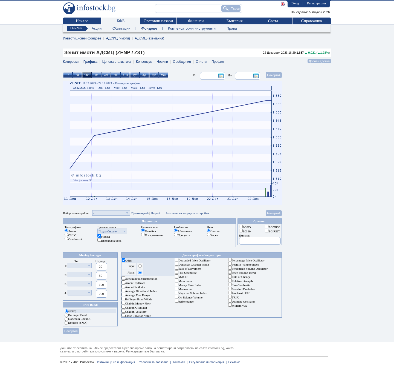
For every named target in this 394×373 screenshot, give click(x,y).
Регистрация (316, 3)
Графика (90, 62)
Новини (162, 62)
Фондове (149, 28)
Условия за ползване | (154, 362)
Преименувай (140, 213)
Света (273, 21)
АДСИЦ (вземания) (149, 38)
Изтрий (155, 213)
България (234, 21)
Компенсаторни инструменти (192, 28)
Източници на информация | (117, 362)
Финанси (196, 21)
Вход (295, 3)
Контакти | (179, 362)
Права (232, 28)
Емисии (76, 28)
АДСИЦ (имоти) (118, 38)
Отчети (201, 62)
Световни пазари (158, 21)
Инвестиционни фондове (82, 38)
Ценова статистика (116, 62)
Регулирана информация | (207, 362)
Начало (82, 21)
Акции (97, 28)
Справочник (311, 21)
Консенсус (144, 62)
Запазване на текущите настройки (187, 213)
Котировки (71, 62)
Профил (218, 62)
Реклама (233, 362)
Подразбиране (108, 231)
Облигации (121, 28)
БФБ (121, 21)
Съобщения (182, 62)
